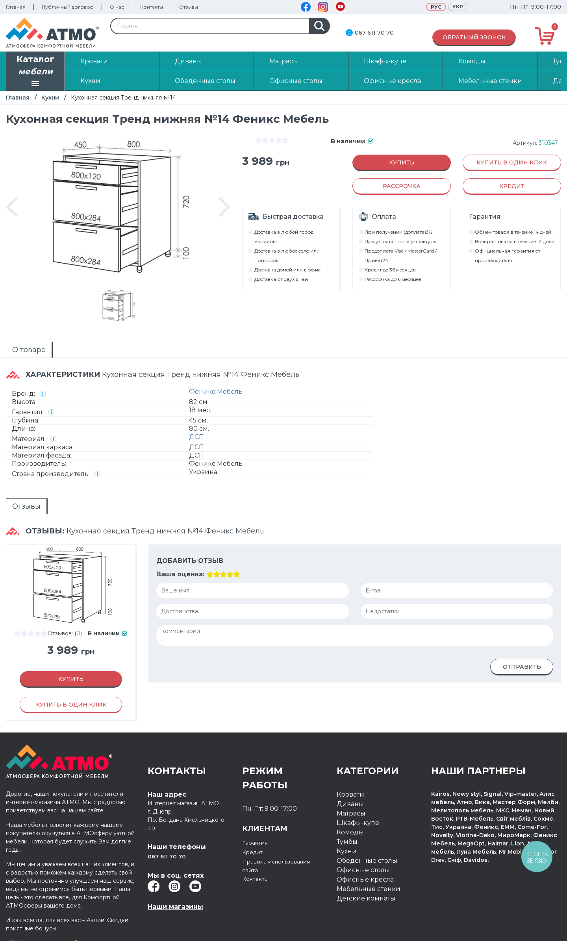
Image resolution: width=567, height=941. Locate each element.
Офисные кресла (365, 860)
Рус (436, 7)
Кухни (50, 97)
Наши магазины (175, 887)
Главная (16, 7)
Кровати (350, 775)
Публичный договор (68, 7)
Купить (401, 162)
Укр (457, 6)
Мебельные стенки (368, 869)
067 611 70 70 (374, 32)
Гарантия (257, 823)
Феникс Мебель (216, 383)
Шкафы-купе (358, 803)
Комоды (350, 812)
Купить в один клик (511, 162)
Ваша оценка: (180, 555)
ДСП (196, 428)
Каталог (35, 72)
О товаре (15, 348)
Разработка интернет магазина (479, 928)
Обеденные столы (367, 841)
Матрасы (351, 793)
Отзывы (188, 7)
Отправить (522, 647)
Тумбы (347, 822)
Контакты (151, 7)
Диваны (350, 784)
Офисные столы (363, 850)
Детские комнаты (366, 878)
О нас (117, 7)
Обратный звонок (474, 37)
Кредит (254, 832)
